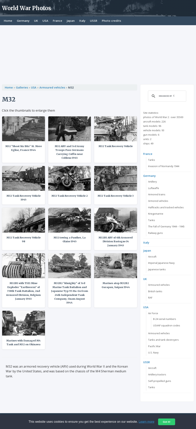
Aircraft (152, 256)
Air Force (153, 313)
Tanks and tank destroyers (163, 339)
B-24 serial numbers (164, 319)
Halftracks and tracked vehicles (166, 207)
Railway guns (155, 233)
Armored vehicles (158, 201)
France (57, 21)
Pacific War (154, 346)
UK (36, 21)
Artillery (152, 181)
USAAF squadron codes (166, 325)
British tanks (155, 291)
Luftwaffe (153, 188)
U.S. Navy (153, 352)
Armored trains (156, 194)
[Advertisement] (98, 53)
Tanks (151, 160)
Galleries (22, 87)
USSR (93, 21)
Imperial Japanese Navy (161, 263)
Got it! (166, 421)
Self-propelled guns (159, 381)
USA (45, 21)
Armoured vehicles (52, 87)
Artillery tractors (157, 374)
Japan (71, 21)
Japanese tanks (157, 269)
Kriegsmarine (155, 213)
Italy (82, 21)
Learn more (146, 421)
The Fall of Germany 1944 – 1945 (166, 226)
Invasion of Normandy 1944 (163, 166)
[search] (166, 96)
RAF (150, 297)
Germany (23, 21)
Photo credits (111, 21)
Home (8, 21)
